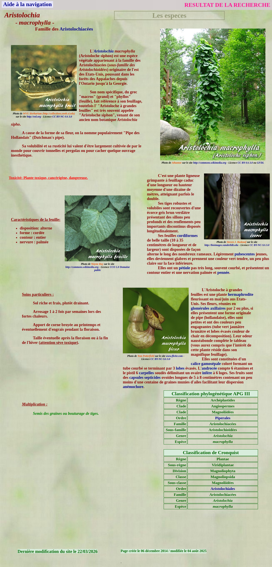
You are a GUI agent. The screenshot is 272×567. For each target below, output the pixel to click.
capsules (136, 377)
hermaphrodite (240, 294)
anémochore (133, 387)
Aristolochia (104, 51)
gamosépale (211, 363)
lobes (180, 368)
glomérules (200, 308)
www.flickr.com (174, 356)
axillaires (217, 308)
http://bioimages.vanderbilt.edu (221, 245)
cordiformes (187, 235)
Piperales (222, 418)
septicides (152, 377)
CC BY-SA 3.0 (245, 162)
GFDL (260, 162)
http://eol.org (34, 116)
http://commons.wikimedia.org (209, 162)
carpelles (146, 373)
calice (195, 363)
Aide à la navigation (27, 4)
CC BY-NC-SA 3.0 (62, 116)
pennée (223, 272)
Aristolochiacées (76, 29)
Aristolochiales (223, 488)
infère (207, 373)
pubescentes (244, 254)
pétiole (184, 268)
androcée (209, 368)
